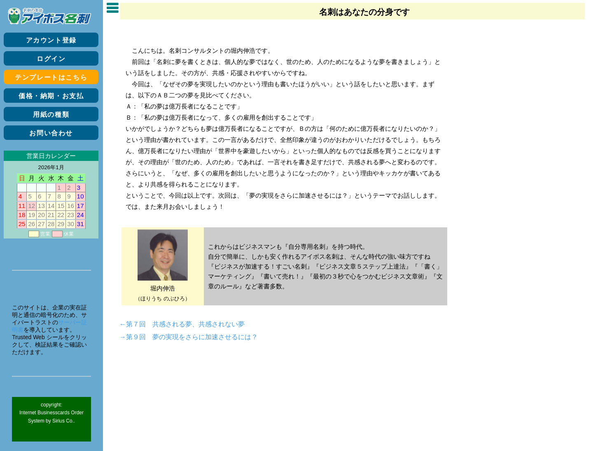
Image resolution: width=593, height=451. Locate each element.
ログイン (51, 58)
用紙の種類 (51, 114)
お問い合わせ (51, 133)
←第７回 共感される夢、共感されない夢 (182, 323)
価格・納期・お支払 (51, 95)
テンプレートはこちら (51, 77)
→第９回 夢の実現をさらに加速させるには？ (188, 336)
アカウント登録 (51, 40)
